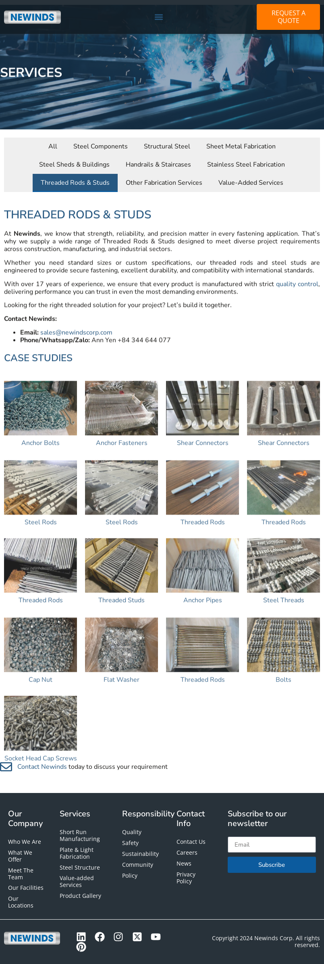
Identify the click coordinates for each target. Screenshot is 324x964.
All (52, 140)
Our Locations (20, 902)
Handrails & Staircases (158, 158)
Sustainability (140, 854)
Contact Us (191, 841)
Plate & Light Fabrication (76, 853)
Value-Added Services (250, 177)
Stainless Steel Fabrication (246, 158)
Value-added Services (77, 881)
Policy (129, 875)
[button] (158, 17)
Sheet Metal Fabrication (241, 140)
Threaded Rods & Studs (75, 177)
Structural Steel (167, 140)
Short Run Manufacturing (80, 835)
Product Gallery (80, 895)
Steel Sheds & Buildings (74, 158)
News (184, 863)
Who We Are (24, 841)
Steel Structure (80, 867)
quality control (297, 298)
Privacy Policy (186, 877)
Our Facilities (26, 887)
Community (137, 864)
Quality (131, 832)
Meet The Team (20, 873)
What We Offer (20, 856)
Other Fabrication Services (164, 177)
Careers (187, 852)
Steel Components (100, 140)
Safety (130, 843)
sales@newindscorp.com (76, 346)
